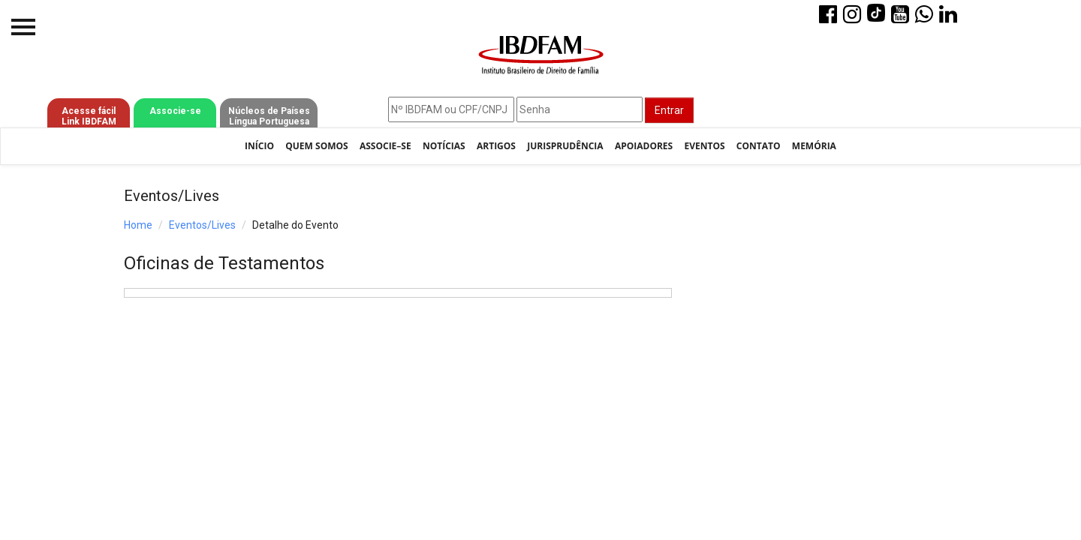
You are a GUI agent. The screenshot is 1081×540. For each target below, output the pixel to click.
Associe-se (175, 111)
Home (138, 225)
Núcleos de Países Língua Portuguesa (269, 116)
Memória (814, 146)
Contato (758, 146)
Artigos (496, 146)
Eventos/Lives (202, 225)
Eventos (704, 146)
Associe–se (385, 146)
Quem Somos (316, 146)
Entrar (669, 110)
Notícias (444, 146)
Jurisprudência (565, 146)
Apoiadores (644, 146)
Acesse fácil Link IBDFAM (89, 116)
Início (259, 146)
